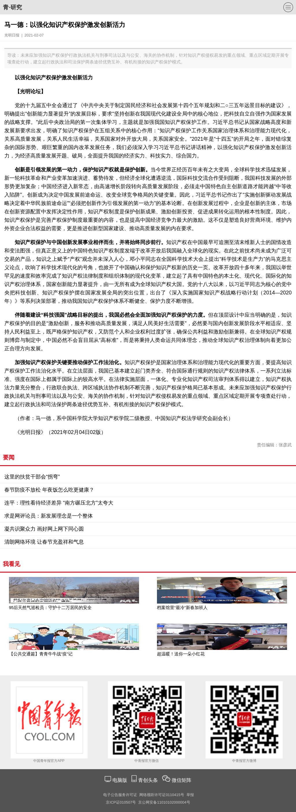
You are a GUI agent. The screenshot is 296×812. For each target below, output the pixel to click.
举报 (190, 795)
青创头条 (148, 780)
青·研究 (12, 7)
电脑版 (119, 780)
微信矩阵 (181, 780)
